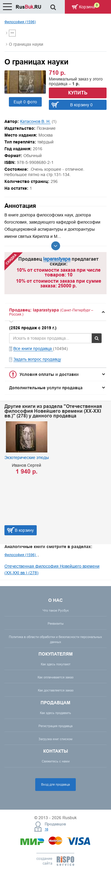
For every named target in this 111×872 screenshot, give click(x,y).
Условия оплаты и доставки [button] (49, 374)
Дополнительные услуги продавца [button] (46, 387)
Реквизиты (56, 623)
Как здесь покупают (55, 664)
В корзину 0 (81, 104)
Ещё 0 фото (25, 101)
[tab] (55, 312)
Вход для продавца (55, 784)
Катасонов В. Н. (35, 121)
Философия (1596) (20, 22)
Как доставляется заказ (55, 690)
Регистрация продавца (55, 726)
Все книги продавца (33, 348)
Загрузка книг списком (55, 739)
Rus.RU (28, 7)
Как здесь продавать (55, 713)
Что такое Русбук (56, 610)
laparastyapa (56, 259)
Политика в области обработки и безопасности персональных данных (55, 639)
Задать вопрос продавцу (37, 359)
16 (46, 829)
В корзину (24, 530)
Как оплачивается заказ (55, 677)
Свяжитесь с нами (56, 761)
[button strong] (55, 312)
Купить (78, 93)
